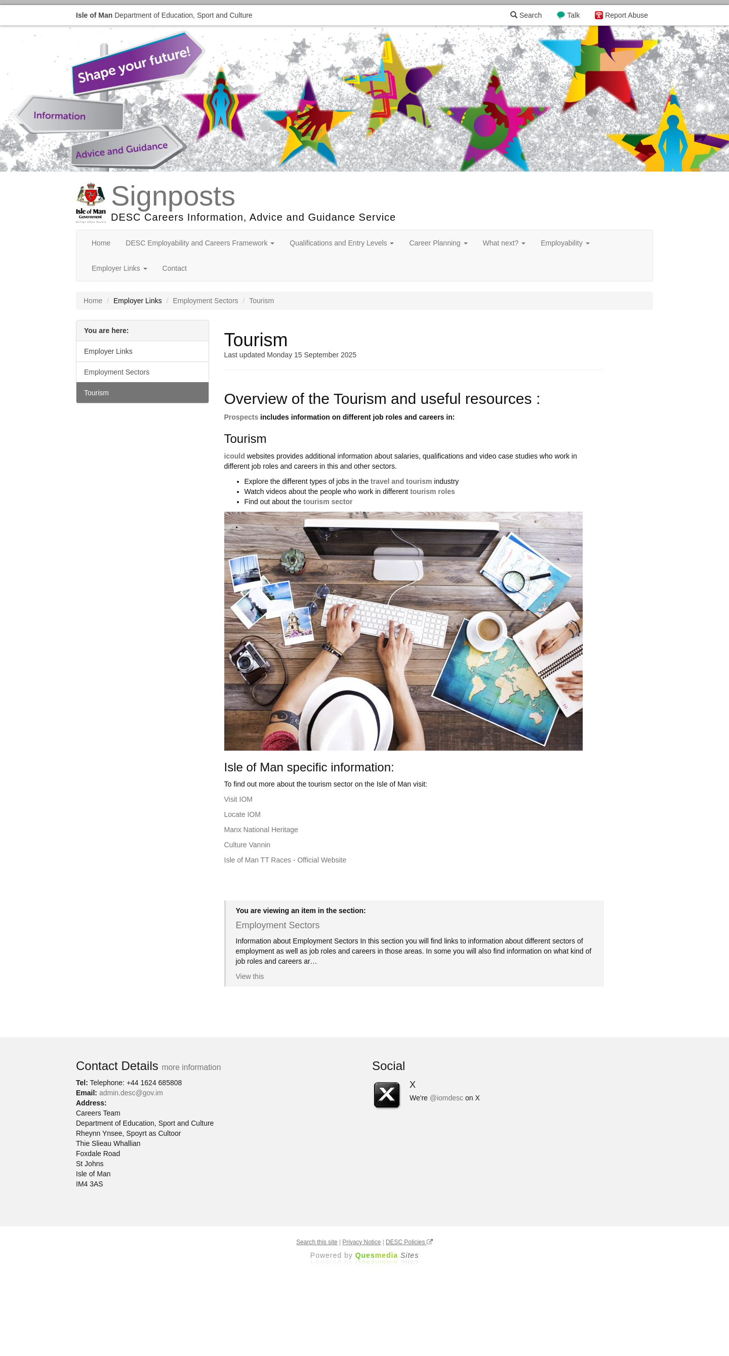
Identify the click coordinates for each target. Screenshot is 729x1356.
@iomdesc (446, 1098)
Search (526, 15)
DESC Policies (409, 1242)
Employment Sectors (205, 301)
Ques (387, 1255)
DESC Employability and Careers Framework (200, 243)
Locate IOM (242, 814)
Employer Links (119, 268)
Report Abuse (626, 15)
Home (101, 243)
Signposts (173, 196)
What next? (504, 243)
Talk (573, 15)
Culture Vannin (247, 845)
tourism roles (432, 491)
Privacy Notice (361, 1242)
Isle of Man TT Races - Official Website (285, 860)
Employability (565, 243)
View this (250, 976)
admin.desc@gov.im (131, 1093)
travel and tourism (401, 481)
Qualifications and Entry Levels (342, 243)
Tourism (96, 393)
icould (234, 456)
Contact (175, 268)
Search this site (316, 1242)
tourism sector (327, 502)
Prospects (241, 417)
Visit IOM (238, 799)
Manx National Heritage (261, 830)
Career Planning (438, 243)
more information (191, 1067)
